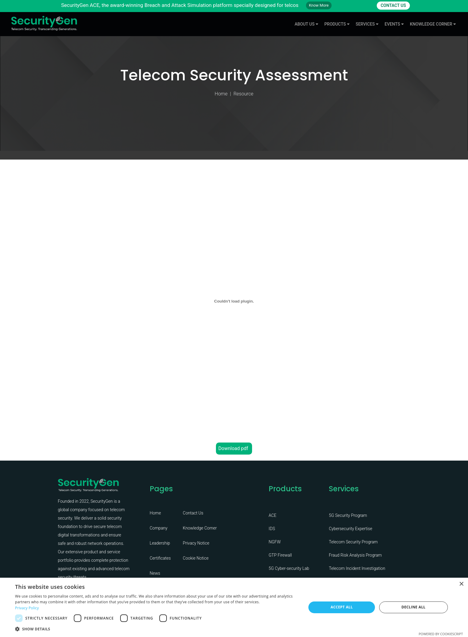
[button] (156, 628)
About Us (306, 24)
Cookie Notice (195, 558)
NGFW (275, 541)
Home (221, 94)
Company (158, 528)
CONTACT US (393, 5)
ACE (272, 515)
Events (394, 24)
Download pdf (233, 448)
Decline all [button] (413, 607)
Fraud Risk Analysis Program (355, 555)
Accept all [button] (342, 607)
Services (367, 24)
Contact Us (193, 513)
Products (337, 24)
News (155, 573)
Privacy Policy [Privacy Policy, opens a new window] (27, 608)
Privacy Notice (196, 543)
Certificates (160, 558)
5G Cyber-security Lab (289, 568)
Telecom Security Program (353, 541)
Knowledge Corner (200, 528)
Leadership (160, 543)
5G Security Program (348, 515)
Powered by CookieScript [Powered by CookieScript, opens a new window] (441, 634)
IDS (272, 528)
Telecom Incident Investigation (357, 568)
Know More (319, 5)
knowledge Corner (433, 24)
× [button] (461, 584)
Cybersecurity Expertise (350, 528)
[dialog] (234, 607)
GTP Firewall (280, 555)
